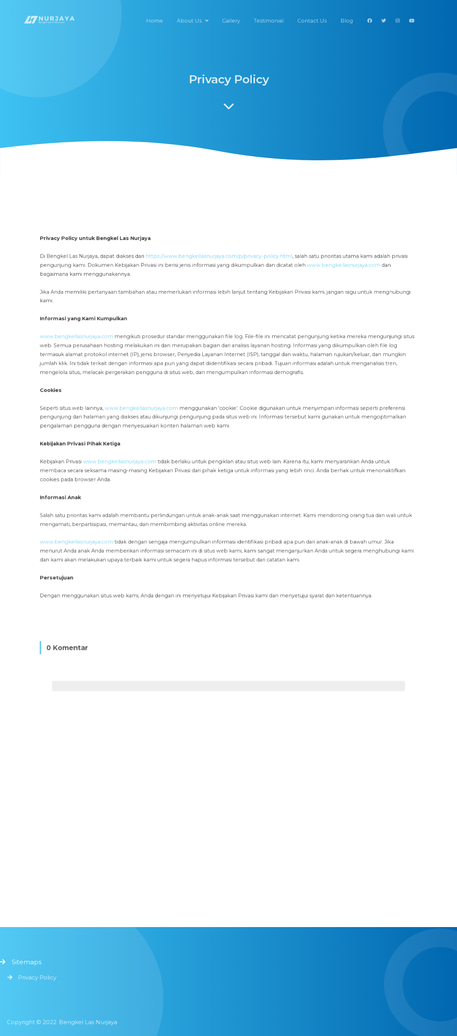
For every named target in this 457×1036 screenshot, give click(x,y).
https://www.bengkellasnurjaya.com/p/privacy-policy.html (219, 276)
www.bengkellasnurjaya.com (333, 285)
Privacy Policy (38, 977)
